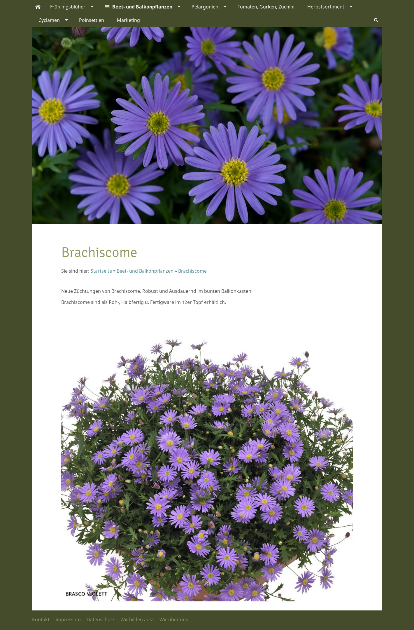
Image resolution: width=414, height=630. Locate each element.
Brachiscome (192, 271)
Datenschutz (101, 619)
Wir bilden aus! (137, 619)
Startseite (101, 271)
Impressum (68, 619)
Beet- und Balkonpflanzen (145, 271)
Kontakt (41, 619)
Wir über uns (173, 619)
